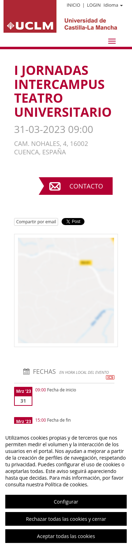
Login (94, 5)
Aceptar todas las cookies (66, 536)
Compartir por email (36, 222)
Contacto (86, 186)
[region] (66, 487)
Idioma (113, 5)
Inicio (73, 5)
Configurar (66, 501)
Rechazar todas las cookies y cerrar (66, 519)
